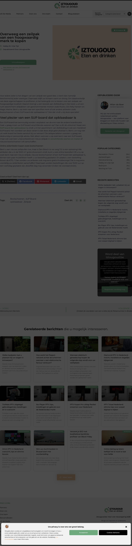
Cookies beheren (113, 532)
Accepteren (83, 532)
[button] (126, 527)
